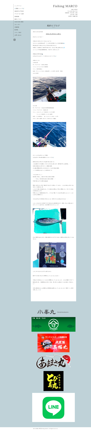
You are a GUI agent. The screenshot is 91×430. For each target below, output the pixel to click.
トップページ (18, 5)
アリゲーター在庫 (19, 13)
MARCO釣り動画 (19, 21)
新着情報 (17, 16)
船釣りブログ (18, 19)
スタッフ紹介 (18, 32)
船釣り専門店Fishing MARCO (42, 428)
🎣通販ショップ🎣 (19, 8)
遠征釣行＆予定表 (19, 11)
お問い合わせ (18, 35)
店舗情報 (17, 27)
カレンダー (17, 24)
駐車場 (16, 29)
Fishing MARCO (65, 6)
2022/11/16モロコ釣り (53, 34)
